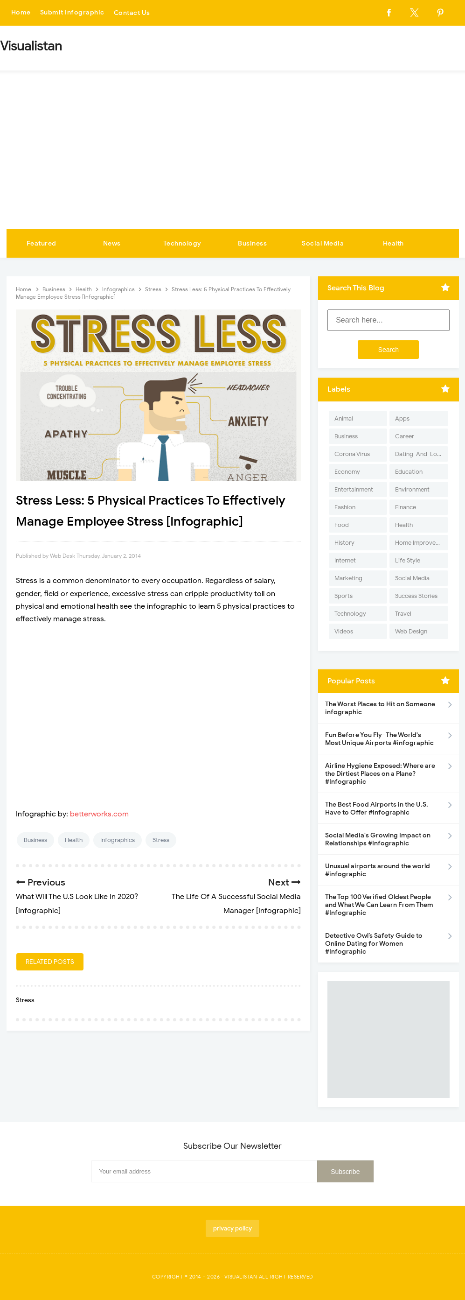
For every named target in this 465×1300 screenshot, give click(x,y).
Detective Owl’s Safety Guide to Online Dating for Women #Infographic (374, 944)
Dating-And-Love (419, 454)
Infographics (117, 840)
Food (341, 525)
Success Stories (416, 596)
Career (404, 436)
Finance (405, 507)
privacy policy (232, 1228)
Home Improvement (421, 543)
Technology (182, 243)
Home (21, 13)
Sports (343, 596)
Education (409, 472)
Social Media (323, 243)
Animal (343, 418)
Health (393, 243)
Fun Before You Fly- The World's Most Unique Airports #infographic (379, 739)
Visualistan (240, 1276)
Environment (412, 489)
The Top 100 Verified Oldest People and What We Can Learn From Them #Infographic (379, 905)
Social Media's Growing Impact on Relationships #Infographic (377, 839)
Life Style (407, 560)
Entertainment (353, 489)
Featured (41, 243)
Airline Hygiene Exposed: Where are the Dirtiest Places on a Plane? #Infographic (380, 774)
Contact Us (132, 13)
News (112, 243)
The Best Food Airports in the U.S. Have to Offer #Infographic (376, 808)
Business (252, 243)
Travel (403, 614)
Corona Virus (352, 454)
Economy (347, 472)
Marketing (348, 578)
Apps (402, 418)
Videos (343, 631)
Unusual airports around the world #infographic (377, 870)
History (344, 543)
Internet (345, 560)
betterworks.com (99, 814)
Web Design (411, 631)
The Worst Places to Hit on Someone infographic (380, 708)
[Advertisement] (233, 159)
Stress (161, 840)
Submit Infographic (72, 13)
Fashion (344, 507)
